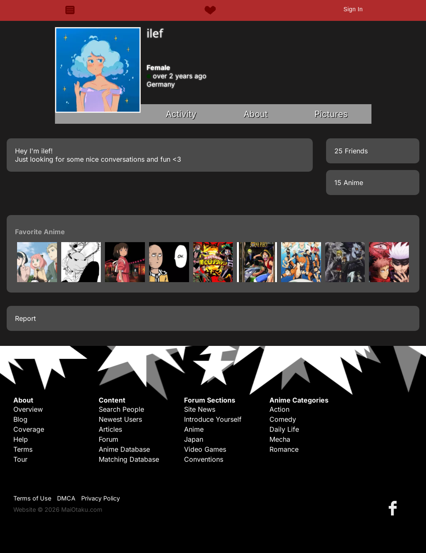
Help (20, 439)
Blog (20, 419)
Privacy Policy (100, 498)
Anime (194, 429)
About (256, 114)
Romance (284, 449)
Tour (20, 459)
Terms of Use (32, 498)
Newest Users (120, 419)
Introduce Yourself (213, 419)
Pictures (331, 114)
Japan (193, 439)
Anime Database (124, 449)
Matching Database (129, 459)
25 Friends (351, 151)
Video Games (205, 449)
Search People (121, 409)
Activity (181, 114)
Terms (22, 449)
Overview (28, 409)
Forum (108, 439)
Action (279, 409)
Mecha (279, 439)
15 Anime (348, 182)
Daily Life (284, 429)
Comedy (282, 419)
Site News (199, 409)
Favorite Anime (40, 232)
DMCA (66, 498)
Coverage (28, 429)
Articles (110, 429)
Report (25, 318)
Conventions (203, 459)
